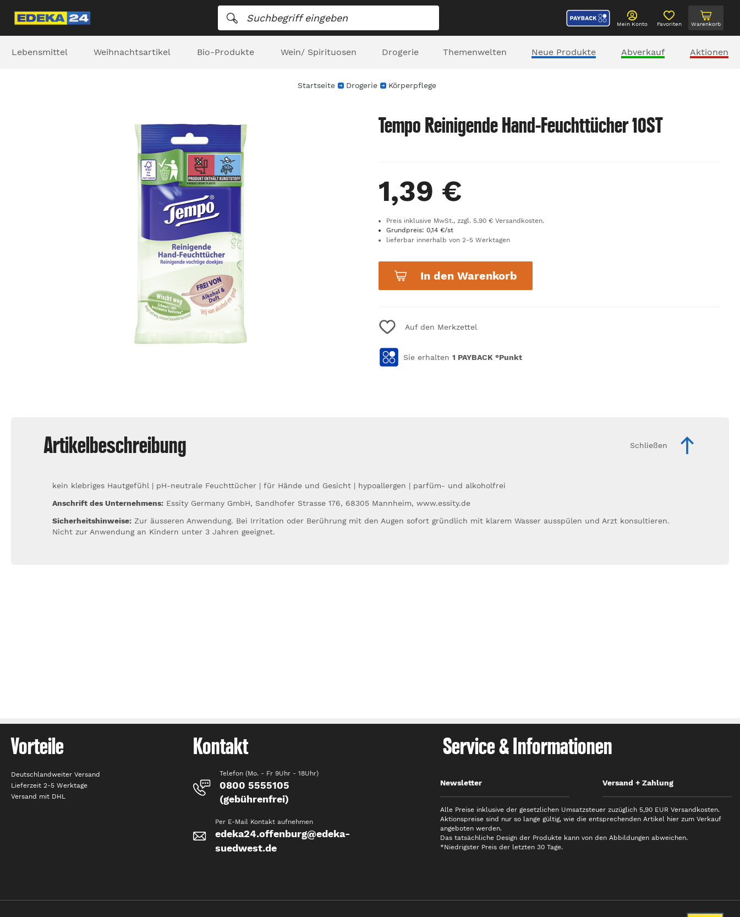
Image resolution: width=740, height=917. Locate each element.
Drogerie (400, 52)
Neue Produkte (563, 52)
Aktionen (709, 52)
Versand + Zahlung (637, 782)
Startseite (316, 85)
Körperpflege (412, 85)
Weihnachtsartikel (132, 52)
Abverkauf (643, 52)
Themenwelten (475, 52)
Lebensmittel (40, 52)
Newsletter (461, 782)
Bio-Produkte (225, 52)
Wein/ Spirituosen (319, 52)
